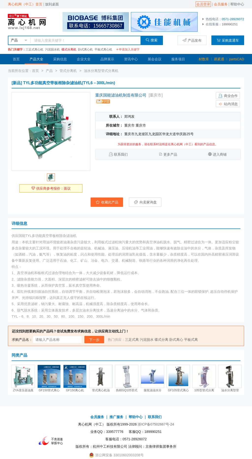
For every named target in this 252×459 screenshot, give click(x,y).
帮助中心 (237, 4)
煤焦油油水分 (152, 390)
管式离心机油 (101, 390)
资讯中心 (131, 59)
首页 (16, 59)
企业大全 (84, 59)
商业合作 (228, 96)
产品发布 (192, 40)
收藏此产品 (106, 202)
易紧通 (219, 59)
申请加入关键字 (128, 49)
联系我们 (121, 154)
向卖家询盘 (145, 202)
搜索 (151, 40)
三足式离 (132, 340)
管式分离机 (68, 71)
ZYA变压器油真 (23, 390)
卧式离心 (176, 340)
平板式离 (191, 340)
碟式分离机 (69, 49)
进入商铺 (220, 154)
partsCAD (236, 59)
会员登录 (203, 4)
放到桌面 (52, 4)
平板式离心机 (103, 49)
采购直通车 (228, 40)
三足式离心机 (34, 49)
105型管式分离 (204, 390)
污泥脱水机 (52, 49)
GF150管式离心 (49, 390)
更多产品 (170, 154)
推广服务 (116, 417)
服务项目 (178, 59)
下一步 (94, 340)
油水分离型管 (230, 390)
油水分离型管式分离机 (101, 71)
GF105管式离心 (178, 390)
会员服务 (221, 4)
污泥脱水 (147, 340)
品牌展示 (107, 59)
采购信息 (60, 59)
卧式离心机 (85, 49)
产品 (49, 71)
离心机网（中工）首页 (25, 4)
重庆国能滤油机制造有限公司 (120, 95)
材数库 (204, 59)
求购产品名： (22, 340)
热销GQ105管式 (126, 390)
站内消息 (228, 104)
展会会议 (154, 59)
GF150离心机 (75, 390)
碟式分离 (161, 340)
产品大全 (36, 59)
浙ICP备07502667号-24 (156, 424)
